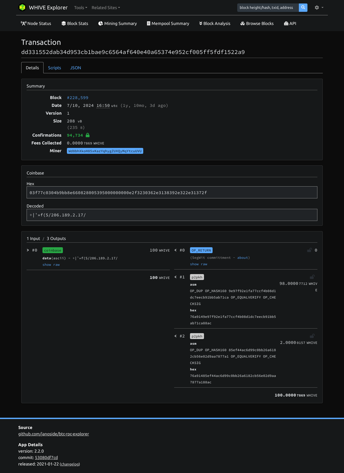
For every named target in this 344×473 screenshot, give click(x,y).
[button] (80, 7)
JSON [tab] (75, 67)
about (242, 257)
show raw (51, 264)
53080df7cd (46, 457)
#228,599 (77, 97)
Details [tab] (32, 67)
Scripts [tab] (54, 67)
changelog (70, 464)
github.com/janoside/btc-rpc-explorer (53, 433)
